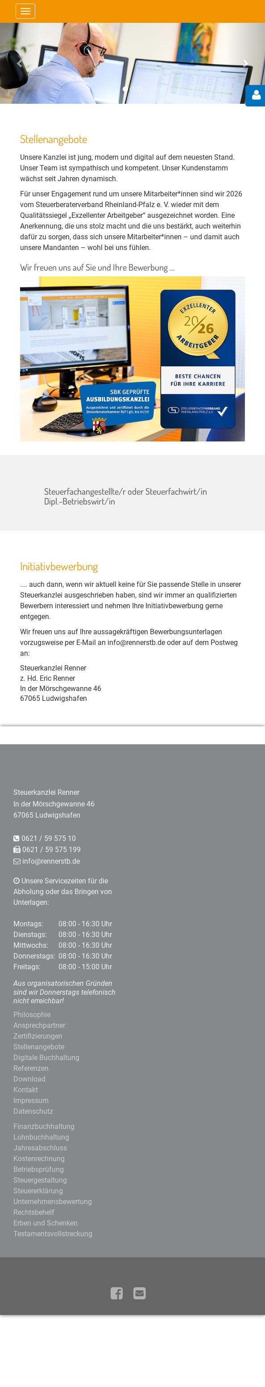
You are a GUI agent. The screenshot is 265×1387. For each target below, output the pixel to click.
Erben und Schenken (45, 1223)
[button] (20, 63)
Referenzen (31, 1068)
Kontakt (25, 1090)
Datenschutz (33, 1111)
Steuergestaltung (40, 1180)
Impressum (31, 1100)
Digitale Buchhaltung (46, 1057)
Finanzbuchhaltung (44, 1126)
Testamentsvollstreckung (52, 1234)
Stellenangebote (38, 1047)
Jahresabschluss (40, 1148)
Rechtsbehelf (33, 1212)
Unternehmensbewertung (52, 1201)
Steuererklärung (38, 1191)
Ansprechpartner (39, 1025)
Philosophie (31, 1014)
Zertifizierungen (37, 1036)
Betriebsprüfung (38, 1169)
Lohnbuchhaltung (41, 1137)
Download (29, 1079)
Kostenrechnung (39, 1158)
